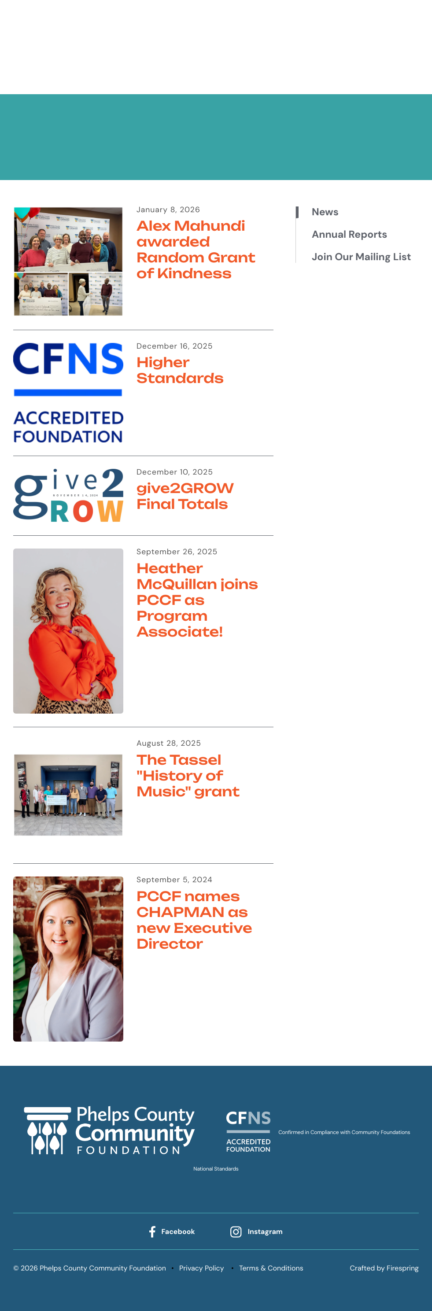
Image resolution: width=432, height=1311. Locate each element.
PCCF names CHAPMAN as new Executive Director (194, 920)
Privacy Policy (201, 1268)
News (325, 212)
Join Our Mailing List (361, 257)
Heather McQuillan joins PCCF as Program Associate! (197, 600)
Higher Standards (180, 370)
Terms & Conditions (271, 1268)
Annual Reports (349, 235)
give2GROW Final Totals (185, 496)
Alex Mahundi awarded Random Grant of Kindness (196, 250)
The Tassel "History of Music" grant (188, 776)
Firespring (403, 1268)
